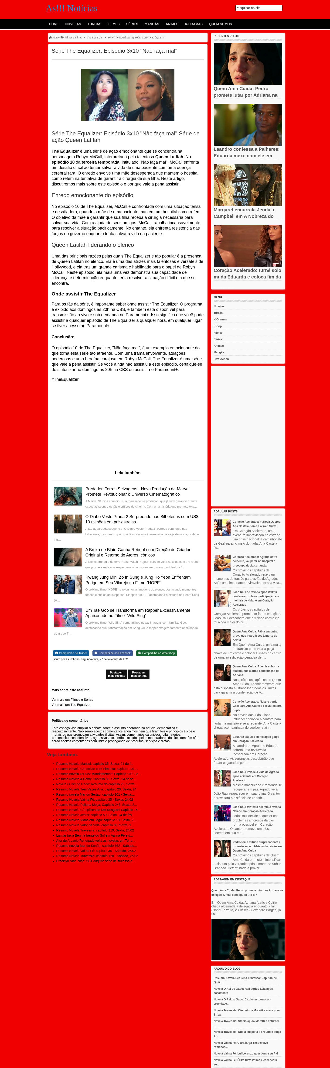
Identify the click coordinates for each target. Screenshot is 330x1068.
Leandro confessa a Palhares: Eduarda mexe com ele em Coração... (247, 156)
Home (54, 24)
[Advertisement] (248, 436)
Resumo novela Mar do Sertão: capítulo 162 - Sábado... (96, 846)
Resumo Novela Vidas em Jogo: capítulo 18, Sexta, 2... (96, 820)
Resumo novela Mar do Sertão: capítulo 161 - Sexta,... (95, 794)
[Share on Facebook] (112, 653)
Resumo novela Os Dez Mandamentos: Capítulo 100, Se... (98, 774)
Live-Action (221, 359)
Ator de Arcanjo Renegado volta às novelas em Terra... (95, 840)
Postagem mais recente (116, 674)
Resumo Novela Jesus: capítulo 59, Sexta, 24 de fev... (95, 815)
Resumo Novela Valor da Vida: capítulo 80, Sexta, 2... (95, 825)
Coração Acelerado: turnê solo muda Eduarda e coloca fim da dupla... (247, 277)
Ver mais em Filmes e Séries (72, 699)
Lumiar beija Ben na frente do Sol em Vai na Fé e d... (94, 835)
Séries (132, 24)
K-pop (218, 326)
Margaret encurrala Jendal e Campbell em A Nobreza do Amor (245, 216)
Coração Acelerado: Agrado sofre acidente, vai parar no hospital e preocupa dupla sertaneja (255, 561)
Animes (172, 24)
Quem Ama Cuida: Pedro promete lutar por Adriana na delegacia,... (246, 95)
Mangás (152, 24)
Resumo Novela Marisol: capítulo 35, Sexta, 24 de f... (94, 764)
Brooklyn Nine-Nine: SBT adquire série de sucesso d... (95, 861)
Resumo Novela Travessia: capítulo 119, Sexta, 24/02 (95, 830)
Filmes (114, 24)
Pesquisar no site (248, 8)
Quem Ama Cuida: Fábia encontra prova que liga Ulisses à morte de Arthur (255, 636)
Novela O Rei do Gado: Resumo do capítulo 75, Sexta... (96, 784)
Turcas (94, 24)
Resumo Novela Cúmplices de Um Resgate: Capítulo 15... (98, 810)
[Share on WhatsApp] (156, 653)
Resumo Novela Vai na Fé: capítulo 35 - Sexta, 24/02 (94, 799)
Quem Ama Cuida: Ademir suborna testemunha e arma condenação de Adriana (256, 671)
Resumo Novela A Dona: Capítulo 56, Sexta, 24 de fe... (96, 779)
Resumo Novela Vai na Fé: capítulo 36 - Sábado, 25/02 (96, 851)
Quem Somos (220, 24)
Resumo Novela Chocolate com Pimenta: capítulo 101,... (97, 769)
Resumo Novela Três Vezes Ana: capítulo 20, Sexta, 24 (96, 789)
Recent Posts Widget (224, 288)
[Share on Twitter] (71, 653)
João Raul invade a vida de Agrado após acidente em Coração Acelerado (256, 776)
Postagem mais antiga (138, 674)
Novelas (73, 24)
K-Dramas (194, 24)
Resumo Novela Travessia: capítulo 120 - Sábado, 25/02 (97, 856)
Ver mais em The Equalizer (71, 705)
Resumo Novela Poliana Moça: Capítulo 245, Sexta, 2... (96, 805)
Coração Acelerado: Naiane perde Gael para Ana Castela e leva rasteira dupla (257, 706)
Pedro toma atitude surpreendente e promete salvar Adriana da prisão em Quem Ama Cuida (257, 846)
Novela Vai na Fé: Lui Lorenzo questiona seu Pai (246, 1053)
